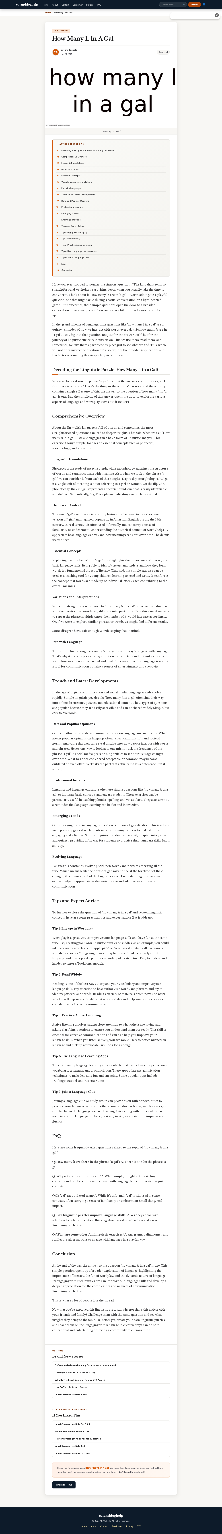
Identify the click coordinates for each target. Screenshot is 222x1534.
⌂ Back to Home (64, 1484)
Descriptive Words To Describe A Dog (75, 1372)
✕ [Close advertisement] (217, 15)
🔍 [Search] (184, 5)
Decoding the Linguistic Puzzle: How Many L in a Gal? (87, 150)
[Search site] (173, 4)
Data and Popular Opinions (75, 200)
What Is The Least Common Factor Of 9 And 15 (80, 1379)
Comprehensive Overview (74, 156)
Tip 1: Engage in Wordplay (74, 232)
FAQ (63, 263)
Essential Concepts (70, 175)
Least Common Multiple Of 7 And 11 (73, 1453)
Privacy (89, 5)
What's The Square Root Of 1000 (72, 1431)
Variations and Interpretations (76, 181)
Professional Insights (72, 207)
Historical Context (70, 169)
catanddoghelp (27, 4)
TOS (99, 5)
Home (45, 5)
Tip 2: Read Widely (70, 238)
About (55, 5)
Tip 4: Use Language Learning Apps (79, 251)
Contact (65, 5)
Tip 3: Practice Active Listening (76, 244)
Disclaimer (78, 5)
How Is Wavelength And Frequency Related (78, 1438)
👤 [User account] (204, 4)
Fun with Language (71, 188)
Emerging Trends (70, 213)
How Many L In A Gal (97, 1467)
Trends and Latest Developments (78, 194)
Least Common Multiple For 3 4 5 (72, 1424)
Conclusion (66, 270)
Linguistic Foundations (72, 163)
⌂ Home (194, 4)
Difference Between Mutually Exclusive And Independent (85, 1365)
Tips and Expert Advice (72, 226)
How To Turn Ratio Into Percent (71, 1387)
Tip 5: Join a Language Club (75, 257)
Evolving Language (71, 219)
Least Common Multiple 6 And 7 (71, 1394)
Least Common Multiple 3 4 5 (70, 1445)
